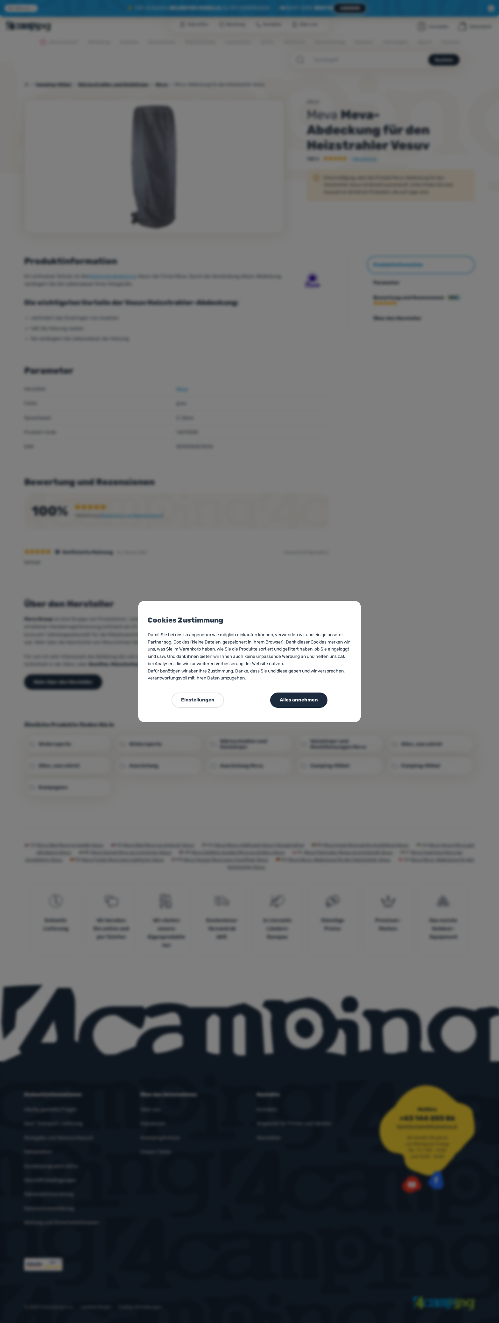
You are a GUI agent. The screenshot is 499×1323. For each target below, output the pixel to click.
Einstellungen (197, 700)
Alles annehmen (299, 700)
